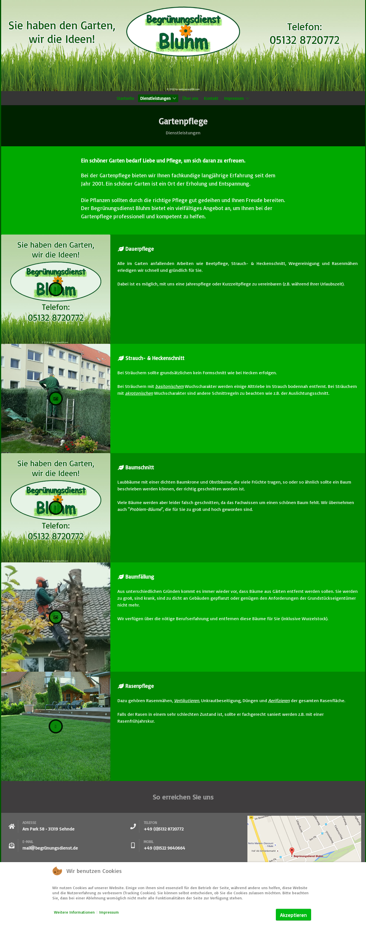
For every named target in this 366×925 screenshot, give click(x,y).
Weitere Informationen (74, 912)
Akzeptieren (293, 915)
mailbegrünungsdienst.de (50, 848)
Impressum (109, 912)
